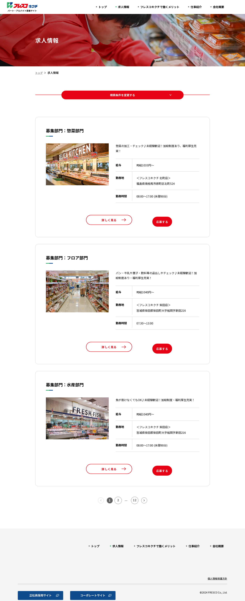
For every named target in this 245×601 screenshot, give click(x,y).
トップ (39, 73)
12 (136, 489)
